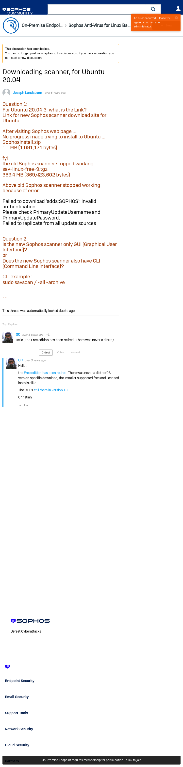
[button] (153, 9)
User (178, 8)
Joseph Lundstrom (27, 93)
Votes (60, 352)
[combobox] (97, 9)
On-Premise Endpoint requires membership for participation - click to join (91, 760)
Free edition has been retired (45, 373)
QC (18, 334)
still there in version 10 (50, 390)
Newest (75, 352)
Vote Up (20, 405)
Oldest (46, 352)
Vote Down (27, 405)
